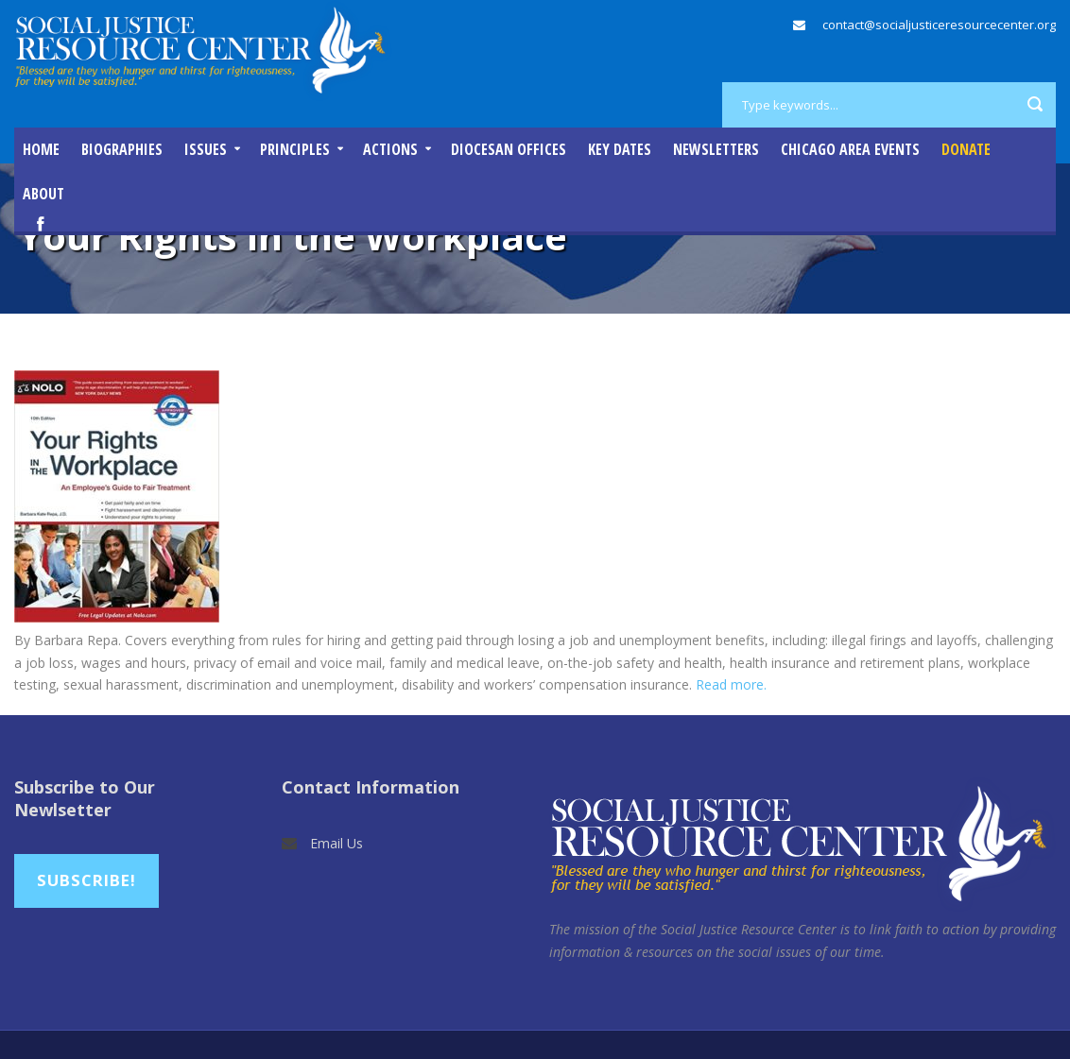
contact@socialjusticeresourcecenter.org (939, 24)
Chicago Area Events (850, 149)
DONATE (966, 149)
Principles (295, 149)
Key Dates (619, 149)
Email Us (336, 843)
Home (41, 149)
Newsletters (716, 149)
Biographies (122, 149)
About (43, 193)
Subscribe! (86, 880)
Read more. (731, 684)
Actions (390, 149)
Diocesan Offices (508, 149)
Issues (205, 149)
